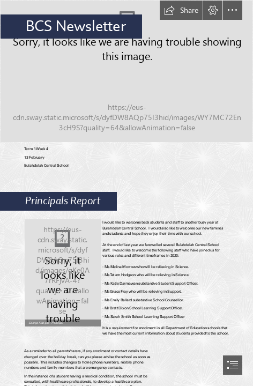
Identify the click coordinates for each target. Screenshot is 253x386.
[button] (181, 10)
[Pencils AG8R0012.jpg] (126, 71)
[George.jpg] (62, 272)
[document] (126, 193)
